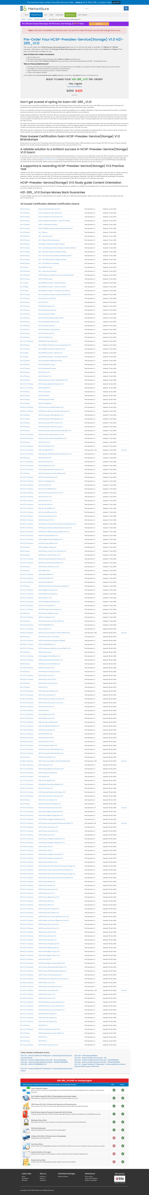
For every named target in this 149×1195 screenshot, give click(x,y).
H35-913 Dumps (25, 252)
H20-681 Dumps (25, 220)
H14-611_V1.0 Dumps (26, 609)
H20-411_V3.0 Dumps (26, 734)
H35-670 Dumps (25, 376)
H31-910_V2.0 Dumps (26, 749)
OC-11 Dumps (24, 283)
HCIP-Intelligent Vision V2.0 (46, 718)
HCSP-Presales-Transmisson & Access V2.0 (50, 702)
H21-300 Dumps (25, 613)
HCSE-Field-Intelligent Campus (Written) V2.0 (51, 963)
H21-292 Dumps (25, 360)
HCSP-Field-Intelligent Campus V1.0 (48, 955)
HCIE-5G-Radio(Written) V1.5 (47, 644)
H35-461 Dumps (25, 302)
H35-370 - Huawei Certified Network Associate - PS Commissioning (43, 1060)
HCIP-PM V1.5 (42, 1041)
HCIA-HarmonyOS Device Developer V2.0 (50, 796)
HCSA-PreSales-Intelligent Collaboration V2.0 (51, 819)
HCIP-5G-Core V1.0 (44, 442)
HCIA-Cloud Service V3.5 (45, 788)
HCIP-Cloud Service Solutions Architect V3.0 (51, 699)
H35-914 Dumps (25, 255)
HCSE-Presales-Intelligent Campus (48, 613)
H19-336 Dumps (25, 570)
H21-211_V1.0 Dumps (26, 967)
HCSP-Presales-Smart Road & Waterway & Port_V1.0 (53, 916)
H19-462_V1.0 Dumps (26, 893)
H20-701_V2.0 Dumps (26, 963)
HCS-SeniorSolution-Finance (46, 364)
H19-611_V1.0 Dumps (26, 897)
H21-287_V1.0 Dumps (26, 990)
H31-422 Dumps (25, 337)
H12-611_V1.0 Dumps (26, 629)
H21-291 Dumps (25, 321)
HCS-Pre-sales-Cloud (44, 391)
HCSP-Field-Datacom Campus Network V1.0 (51, 1006)
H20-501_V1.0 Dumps (26, 951)
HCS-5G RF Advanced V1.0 (46, 333)
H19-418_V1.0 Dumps (26, 846)
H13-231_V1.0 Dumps (26, 539)
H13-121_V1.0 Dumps (26, 469)
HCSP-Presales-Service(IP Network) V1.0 (50, 986)
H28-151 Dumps (25, 380)
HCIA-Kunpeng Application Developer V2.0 (51, 769)
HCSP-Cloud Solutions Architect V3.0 (49, 1029)
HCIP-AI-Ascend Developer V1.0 (47, 477)
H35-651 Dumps (25, 442)
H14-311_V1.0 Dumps (26, 597)
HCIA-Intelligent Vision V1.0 (46, 465)
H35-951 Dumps (25, 349)
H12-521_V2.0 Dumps (26, 718)
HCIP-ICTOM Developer (45, 279)
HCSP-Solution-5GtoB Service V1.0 (48, 566)
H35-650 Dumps (25, 372)
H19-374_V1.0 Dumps (26, 504)
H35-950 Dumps (25, 345)
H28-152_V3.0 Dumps (26, 745)
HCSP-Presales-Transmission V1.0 (48, 831)
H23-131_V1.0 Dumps (26, 1021)
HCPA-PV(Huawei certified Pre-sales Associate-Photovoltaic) (56, 275)
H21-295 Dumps (25, 314)
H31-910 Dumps (25, 415)
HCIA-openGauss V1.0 (45, 597)
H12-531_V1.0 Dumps (26, 656)
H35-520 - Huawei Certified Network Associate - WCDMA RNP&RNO (44, 1062)
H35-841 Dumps (25, 263)
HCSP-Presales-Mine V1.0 (46, 901)
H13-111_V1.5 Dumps (26, 384)
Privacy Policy (89, 1176)
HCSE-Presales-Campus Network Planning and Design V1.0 (55, 870)
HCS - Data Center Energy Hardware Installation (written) (55, 255)
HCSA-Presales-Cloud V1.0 (46, 675)
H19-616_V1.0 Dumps (26, 912)
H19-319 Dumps (25, 547)
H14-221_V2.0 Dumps (26, 796)
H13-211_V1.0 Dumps (26, 590)
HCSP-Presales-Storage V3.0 (46, 730)
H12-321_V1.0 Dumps (26, 574)
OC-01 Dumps (24, 267)
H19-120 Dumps (25, 275)
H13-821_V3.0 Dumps (26, 699)
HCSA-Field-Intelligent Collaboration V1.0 (50, 815)
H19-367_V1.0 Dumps (26, 489)
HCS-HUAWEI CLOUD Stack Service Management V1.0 (54, 345)
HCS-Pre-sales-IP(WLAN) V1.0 (47, 489)
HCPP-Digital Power (44, 570)
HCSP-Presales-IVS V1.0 (45, 850)
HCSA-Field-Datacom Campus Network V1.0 (51, 1002)
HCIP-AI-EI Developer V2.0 (46, 446)
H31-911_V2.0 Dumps (26, 753)
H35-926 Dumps (25, 426)
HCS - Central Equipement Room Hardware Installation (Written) (57, 248)
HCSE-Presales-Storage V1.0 (46, 885)
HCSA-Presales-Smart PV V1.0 (47, 679)
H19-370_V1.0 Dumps (26, 500)
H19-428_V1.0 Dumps (26, 874)
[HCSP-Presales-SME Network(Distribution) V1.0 (52, 971)
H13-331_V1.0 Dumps (26, 601)
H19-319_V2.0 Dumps (26, 819)
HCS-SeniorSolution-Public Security (48, 321)
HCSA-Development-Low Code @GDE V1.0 (51, 621)
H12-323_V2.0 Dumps (26, 710)
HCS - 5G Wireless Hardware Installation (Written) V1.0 (54, 294)
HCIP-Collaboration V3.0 (45, 765)
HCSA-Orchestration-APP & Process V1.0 (50, 423)
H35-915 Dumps (25, 259)
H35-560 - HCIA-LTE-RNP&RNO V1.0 (33, 1064)
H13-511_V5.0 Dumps (26, 695)
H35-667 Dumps (25, 804)
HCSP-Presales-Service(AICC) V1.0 (48, 990)
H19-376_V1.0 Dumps (26, 512)
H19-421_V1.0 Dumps (26, 854)
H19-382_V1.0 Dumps (26, 516)
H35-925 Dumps (25, 423)
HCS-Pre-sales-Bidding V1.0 (46, 481)
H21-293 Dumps (25, 364)
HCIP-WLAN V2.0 (43, 710)
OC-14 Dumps (24, 290)
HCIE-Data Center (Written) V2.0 (48, 543)
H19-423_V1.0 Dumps (26, 862)
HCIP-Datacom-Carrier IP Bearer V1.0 (49, 555)
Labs (45, 15)
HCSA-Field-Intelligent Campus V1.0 (49, 951)
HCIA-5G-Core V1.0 (44, 372)
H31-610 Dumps (25, 621)
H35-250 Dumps (25, 232)
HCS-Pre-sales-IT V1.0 (44, 496)
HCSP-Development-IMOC (46, 399)
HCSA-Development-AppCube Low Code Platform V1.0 (54, 648)
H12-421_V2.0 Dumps (26, 434)
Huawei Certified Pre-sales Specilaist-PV (50, 213)
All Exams (24, 1180)
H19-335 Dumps (25, 671)
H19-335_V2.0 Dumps (26, 702)
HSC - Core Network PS (45, 236)
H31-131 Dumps (25, 687)
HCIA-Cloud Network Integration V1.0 (49, 804)
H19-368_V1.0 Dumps (26, 493)
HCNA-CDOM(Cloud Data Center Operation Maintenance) (55, 228)
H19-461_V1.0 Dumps (26, 889)
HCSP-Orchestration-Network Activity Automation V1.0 (54, 430)
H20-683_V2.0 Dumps (26, 741)
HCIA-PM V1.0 (42, 1037)
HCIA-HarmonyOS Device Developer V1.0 (50, 563)
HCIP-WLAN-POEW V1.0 (45, 578)
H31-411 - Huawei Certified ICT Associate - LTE (90, 1058)
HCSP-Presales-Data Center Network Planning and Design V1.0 (56, 866)
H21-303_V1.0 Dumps (26, 998)
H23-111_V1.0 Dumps (26, 1013)
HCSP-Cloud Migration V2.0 (46, 617)
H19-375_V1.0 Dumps (26, 508)
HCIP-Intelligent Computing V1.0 (48, 594)
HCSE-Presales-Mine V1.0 (46, 905)
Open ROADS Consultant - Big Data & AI (50, 353)
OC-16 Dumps (24, 356)
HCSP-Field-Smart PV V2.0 (46, 741)
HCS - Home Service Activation (47, 271)
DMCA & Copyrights (91, 1180)
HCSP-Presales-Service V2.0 (46, 982)
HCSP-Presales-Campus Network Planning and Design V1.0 (55, 823)
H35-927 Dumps (25, 430)
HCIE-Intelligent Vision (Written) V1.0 (49, 656)
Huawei (30, 19)
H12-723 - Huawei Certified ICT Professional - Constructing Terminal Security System (47, 1070)
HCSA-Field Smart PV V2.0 (46, 737)
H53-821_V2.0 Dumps (26, 407)
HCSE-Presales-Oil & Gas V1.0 (47, 936)
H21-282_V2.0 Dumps (26, 982)
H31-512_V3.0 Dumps (26, 1029)
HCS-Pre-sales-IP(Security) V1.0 (47, 512)
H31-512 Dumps (25, 224)
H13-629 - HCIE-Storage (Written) (85, 1055)
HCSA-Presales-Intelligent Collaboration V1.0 (51, 839)
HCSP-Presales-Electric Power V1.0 (48, 924)
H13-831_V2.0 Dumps (26, 632)
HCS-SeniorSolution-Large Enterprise (49, 329)
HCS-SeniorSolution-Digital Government (50, 360)
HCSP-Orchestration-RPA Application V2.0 (50, 753)
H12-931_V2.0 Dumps (26, 722)
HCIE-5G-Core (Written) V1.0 (46, 757)
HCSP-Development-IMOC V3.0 (47, 745)
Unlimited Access (36, 15)
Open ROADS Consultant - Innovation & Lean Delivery (54, 290)
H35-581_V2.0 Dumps (26, 625)
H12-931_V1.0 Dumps (26, 535)
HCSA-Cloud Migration (45, 403)
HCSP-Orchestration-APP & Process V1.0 (50, 426)
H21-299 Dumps (25, 318)
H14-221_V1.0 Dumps (26, 563)
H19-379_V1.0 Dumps (26, 675)
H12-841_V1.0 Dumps (26, 524)
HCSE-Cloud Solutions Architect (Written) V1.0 (52, 473)
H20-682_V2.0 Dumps (26, 737)
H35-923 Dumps (25, 306)
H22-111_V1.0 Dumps (26, 1002)
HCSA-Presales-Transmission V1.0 (48, 827)
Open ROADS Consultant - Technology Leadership (53, 356)
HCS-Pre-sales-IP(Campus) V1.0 (47, 516)
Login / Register (82, 15)
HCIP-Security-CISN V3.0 (45, 582)
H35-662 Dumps (25, 566)
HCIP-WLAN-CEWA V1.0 (45, 574)
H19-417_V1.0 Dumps (26, 842)
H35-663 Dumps (25, 586)
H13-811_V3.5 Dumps (26, 788)
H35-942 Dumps (25, 271)
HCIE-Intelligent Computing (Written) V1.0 (50, 539)
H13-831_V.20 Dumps (26, 761)
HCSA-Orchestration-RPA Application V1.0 (50, 415)
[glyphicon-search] (126, 8)
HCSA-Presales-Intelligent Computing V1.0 (50, 854)
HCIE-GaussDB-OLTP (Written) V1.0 (48, 726)
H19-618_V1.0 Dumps (26, 920)
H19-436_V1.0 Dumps (26, 885)
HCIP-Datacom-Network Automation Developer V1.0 (53, 411)
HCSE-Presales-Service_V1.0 (46, 994)
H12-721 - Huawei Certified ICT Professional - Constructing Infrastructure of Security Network (46, 1057)
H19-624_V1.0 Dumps (26, 936)
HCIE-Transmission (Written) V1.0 (48, 535)
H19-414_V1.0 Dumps (26, 835)
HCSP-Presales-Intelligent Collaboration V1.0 (51, 842)
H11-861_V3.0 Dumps (26, 765)
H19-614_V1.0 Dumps (26, 905)
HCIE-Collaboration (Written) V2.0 (48, 691)
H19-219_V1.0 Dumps (26, 815)
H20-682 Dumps (25, 458)
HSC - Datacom (42, 232)
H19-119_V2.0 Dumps (26, 811)
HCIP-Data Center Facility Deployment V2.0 (51, 434)
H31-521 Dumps (25, 228)
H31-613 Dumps (25, 1033)
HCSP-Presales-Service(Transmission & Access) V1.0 (53, 978)
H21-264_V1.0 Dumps (26, 978)
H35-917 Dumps (25, 294)
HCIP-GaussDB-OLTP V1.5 (46, 450)
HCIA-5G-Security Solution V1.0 (47, 800)
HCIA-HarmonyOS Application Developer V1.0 (52, 559)
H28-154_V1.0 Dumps (26, 648)
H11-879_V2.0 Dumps (26, 691)
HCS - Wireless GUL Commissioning (48, 240)
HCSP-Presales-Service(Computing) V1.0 (50, 975)
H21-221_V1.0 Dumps (26, 971)
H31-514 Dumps (25, 403)
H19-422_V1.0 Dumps (26, 858)
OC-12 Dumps (24, 286)
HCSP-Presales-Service (45, 652)
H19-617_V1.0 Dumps (26, 916)
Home (26, 15)
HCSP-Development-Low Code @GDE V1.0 (51, 1033)
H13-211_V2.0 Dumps (26, 772)
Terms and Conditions (74, 87)
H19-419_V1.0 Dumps (26, 850)
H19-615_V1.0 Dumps (26, 909)
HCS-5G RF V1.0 (43, 302)
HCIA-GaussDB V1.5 (44, 388)
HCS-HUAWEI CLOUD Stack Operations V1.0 (51, 349)
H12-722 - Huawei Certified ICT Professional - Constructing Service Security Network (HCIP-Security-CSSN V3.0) (99, 1065)
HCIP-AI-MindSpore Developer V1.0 (48, 601)
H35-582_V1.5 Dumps (26, 644)
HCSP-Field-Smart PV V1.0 (46, 520)
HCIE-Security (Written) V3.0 (46, 780)
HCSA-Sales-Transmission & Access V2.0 (50, 807)
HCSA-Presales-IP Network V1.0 (47, 862)
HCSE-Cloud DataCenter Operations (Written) (51, 640)
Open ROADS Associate (45, 267)
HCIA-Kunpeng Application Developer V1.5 (51, 384)
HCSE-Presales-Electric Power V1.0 (48, 928)
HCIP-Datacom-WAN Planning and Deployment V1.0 (53, 531)
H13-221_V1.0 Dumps (26, 594)
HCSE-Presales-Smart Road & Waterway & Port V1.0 (53, 920)
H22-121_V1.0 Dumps (26, 1006)
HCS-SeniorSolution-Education (47, 310)
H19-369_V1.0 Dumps (26, 496)
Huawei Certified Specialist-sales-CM (49, 209)
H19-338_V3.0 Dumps (26, 730)
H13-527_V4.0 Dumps (26, 605)
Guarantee (43, 1180)
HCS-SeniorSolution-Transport (47, 368)
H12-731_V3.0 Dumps (26, 780)
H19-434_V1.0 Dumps (26, 881)
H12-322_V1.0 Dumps (26, 578)
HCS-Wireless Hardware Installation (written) (51, 244)
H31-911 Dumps (25, 419)
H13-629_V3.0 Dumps (26, 776)
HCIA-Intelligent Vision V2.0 (46, 714)
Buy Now (124, 450)
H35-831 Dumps (25, 664)
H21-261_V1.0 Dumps (26, 975)
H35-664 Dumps (25, 800)
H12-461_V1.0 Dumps (26, 438)
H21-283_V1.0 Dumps (26, 986)
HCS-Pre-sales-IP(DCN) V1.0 (46, 508)
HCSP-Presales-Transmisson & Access (49, 671)
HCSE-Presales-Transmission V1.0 (48, 1045)
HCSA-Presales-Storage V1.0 (46, 881)
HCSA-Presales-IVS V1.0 (45, 846)
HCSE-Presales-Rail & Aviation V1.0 (48, 912)
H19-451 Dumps (25, 217)
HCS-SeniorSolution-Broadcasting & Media (50, 318)
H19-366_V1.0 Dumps (26, 485)
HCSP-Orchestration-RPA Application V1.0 (50, 419)
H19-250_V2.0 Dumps (26, 667)
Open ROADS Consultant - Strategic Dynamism (52, 283)
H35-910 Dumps (25, 244)
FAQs (51, 15)
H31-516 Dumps (25, 473)
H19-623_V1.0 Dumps (26, 932)
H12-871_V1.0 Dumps (26, 454)
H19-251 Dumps (25, 209)
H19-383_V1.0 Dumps (26, 679)
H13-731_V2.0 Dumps (26, 341)
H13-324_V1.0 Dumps (26, 477)
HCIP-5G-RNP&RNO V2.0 (46, 625)
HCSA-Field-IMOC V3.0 (45, 734)
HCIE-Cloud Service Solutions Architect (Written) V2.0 (54, 632)
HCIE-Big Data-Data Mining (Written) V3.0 (50, 784)
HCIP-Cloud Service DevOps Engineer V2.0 (51, 407)
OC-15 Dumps (24, 353)
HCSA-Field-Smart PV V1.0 (46, 706)
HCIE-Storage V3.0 (43, 776)
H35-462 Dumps (25, 333)
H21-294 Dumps (25, 310)
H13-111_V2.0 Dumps (26, 769)
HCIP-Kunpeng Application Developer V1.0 (50, 469)
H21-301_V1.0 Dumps (26, 994)
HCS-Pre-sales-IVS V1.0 (45, 504)
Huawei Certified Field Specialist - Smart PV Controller (54, 220)
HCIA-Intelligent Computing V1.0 (48, 590)
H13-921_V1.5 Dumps (26, 450)
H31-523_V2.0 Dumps (26, 640)
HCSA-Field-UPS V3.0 (44, 959)
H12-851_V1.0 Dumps (26, 528)
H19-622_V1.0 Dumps (26, 928)
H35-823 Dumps (25, 636)
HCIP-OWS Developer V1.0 (46, 306)
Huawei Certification (40, 19)
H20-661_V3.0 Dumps (26, 959)
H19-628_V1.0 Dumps (26, 947)
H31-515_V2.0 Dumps (26, 617)
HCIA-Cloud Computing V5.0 (46, 695)
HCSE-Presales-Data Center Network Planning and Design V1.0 (56, 874)
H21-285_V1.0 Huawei (51, 159)
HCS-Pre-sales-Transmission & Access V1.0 (50, 493)
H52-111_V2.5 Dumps (26, 461)
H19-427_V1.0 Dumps (26, 870)
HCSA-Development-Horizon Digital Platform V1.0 (53, 380)
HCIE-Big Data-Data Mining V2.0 (48, 341)
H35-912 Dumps (25, 248)
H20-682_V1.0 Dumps (26, 706)
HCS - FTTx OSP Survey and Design (48, 263)
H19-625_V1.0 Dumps (26, 940)
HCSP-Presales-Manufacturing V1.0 (48, 943)
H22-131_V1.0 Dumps (26, 1010)
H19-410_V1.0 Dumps (26, 827)
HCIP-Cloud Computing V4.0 (46, 605)
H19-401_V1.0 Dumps (26, 823)
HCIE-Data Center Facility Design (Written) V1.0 (52, 438)
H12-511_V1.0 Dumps (26, 465)
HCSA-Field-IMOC (43, 395)
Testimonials (59, 15)
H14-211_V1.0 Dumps (26, 559)
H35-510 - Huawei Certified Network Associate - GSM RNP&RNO (96, 1060)
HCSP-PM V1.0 (42, 1025)
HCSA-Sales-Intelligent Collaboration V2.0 (50, 811)
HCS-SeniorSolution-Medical (46, 314)
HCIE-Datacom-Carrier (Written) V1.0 (49, 664)
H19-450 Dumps (25, 213)
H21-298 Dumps (25, 329)
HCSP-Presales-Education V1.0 (47, 940)
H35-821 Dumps (25, 551)
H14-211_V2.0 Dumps (26, 792)
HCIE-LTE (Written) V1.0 (45, 337)
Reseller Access (70, 15)
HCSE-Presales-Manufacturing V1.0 (48, 947)
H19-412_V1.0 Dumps (26, 1045)
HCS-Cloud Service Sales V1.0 (47, 298)
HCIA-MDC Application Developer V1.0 (50, 609)
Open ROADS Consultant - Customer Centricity (52, 286)
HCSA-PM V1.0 (43, 687)
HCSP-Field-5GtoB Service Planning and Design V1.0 (53, 586)
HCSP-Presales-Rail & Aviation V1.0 (48, 909)
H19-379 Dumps (25, 391)
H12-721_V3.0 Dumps (26, 582)
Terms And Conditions (91, 1178)
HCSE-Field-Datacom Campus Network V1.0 (51, 1010)
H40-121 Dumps (25, 1041)
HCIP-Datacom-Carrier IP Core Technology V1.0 (52, 551)
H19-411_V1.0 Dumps (26, 831)
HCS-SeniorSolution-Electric (46, 325)
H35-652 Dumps (25, 757)
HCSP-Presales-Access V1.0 (46, 835)
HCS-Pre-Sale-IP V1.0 (44, 485)
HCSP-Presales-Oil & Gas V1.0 (47, 932)
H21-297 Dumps (25, 368)
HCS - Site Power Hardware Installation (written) (52, 252)
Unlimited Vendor (63, 1176)
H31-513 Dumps (25, 298)
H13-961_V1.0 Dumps (26, 726)
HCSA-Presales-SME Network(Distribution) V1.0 (52, 967)
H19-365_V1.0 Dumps (26, 481)
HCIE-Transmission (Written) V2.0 (48, 722)
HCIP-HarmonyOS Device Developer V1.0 (50, 660)
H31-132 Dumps (25, 1025)
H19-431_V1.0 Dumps (26, 877)
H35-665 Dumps (25, 683)
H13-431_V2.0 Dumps (26, 543)
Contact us (43, 1176)
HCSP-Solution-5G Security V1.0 (47, 683)
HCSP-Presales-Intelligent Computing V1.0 (50, 858)
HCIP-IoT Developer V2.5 (45, 461)
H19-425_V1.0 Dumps (26, 866)
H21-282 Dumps (25, 652)
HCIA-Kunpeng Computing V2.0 (47, 772)
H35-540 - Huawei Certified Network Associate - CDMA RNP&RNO (97, 1062)
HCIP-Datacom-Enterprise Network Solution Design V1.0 (55, 528)
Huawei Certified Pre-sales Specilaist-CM (50, 217)
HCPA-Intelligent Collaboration (47, 547)
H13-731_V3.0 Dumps (26, 784)
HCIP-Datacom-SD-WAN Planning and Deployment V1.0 (55, 454)
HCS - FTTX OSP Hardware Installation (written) (52, 259)
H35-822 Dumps (25, 555)
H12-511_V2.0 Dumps (26, 714)
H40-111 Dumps (25, 1037)
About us (42, 1178)
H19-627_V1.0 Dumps (26, 943)
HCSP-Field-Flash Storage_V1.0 (47, 1017)
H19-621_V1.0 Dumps (26, 924)
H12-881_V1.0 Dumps (26, 411)
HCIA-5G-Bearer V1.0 (44, 376)
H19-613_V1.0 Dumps (26, 901)
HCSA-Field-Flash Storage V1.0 (47, 1013)
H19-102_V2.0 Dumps (26, 807)
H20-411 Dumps (25, 395)
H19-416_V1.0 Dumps (26, 839)
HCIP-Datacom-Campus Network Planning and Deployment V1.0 (57, 524)
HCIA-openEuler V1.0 (44, 629)
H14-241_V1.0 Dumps (26, 660)
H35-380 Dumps (25, 236)
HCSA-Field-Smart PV (44, 458)
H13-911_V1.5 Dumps (26, 388)
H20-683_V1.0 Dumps (26, 520)
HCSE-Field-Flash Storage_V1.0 (47, 1021)
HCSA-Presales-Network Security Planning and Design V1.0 (55, 877)
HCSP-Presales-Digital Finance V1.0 (48, 897)
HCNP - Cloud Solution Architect (47, 224)
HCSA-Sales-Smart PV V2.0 (46, 667)
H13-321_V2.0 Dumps (26, 446)
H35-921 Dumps (25, 279)
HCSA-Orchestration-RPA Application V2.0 (50, 749)
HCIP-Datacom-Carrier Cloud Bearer (49, 636)
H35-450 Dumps (25, 240)
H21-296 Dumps (25, 325)
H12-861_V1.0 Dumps (26, 531)
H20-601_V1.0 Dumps (26, 955)
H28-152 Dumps (25, 399)
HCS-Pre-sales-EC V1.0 (45, 500)
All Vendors (25, 1178)
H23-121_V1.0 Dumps (26, 1017)
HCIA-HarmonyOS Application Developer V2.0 (52, 792)
